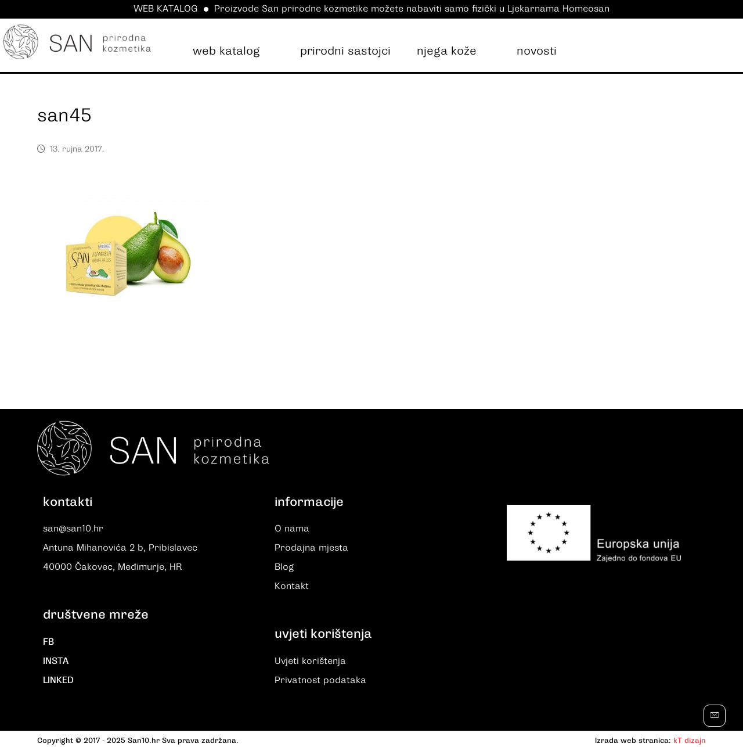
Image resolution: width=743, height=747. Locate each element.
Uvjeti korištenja (310, 660)
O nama (292, 530)
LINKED (58, 678)
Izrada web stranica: (633, 738)
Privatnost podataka (320, 678)
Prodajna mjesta (311, 548)
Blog (284, 567)
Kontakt (292, 585)
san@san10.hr (73, 530)
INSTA (55, 660)
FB (48, 641)
